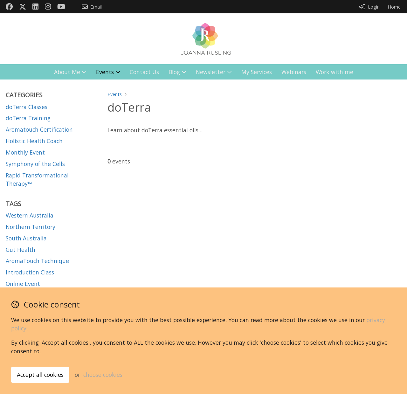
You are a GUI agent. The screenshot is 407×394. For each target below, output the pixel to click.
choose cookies (102, 374)
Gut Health (20, 249)
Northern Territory (30, 227)
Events (114, 94)
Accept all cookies (40, 374)
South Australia (26, 238)
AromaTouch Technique (37, 261)
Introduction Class (30, 272)
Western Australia (29, 215)
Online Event (23, 283)
